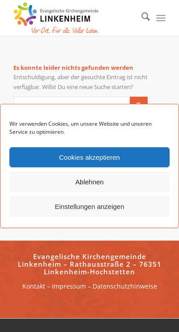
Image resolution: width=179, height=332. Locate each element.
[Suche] (141, 18)
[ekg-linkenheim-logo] (74, 18)
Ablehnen (89, 182)
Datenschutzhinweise (125, 286)
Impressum (69, 286)
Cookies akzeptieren (89, 157)
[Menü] (161, 18)
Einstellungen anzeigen (89, 206)
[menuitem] (141, 18)
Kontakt (33, 286)
